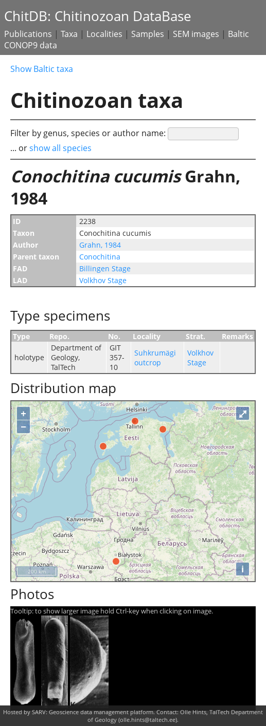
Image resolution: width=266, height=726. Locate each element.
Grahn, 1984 (100, 245)
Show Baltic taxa (41, 69)
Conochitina (99, 257)
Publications (28, 34)
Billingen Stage (105, 268)
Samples (147, 34)
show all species (60, 148)
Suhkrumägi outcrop (155, 357)
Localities (104, 34)
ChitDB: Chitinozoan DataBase (97, 16)
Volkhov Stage (103, 280)
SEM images (196, 34)
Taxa (69, 34)
